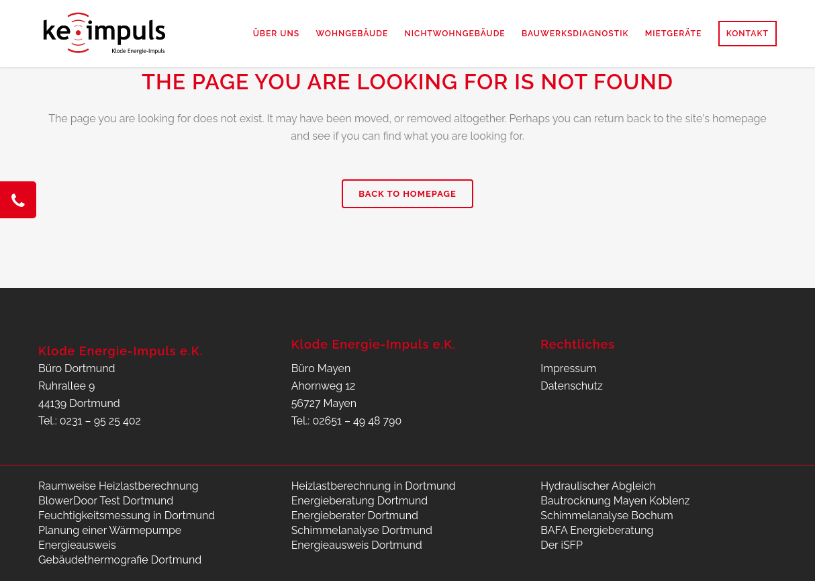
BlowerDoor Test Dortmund (105, 500)
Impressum (568, 368)
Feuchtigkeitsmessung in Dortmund (126, 515)
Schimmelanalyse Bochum (606, 515)
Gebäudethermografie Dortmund (119, 559)
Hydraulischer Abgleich (598, 486)
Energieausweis (77, 545)
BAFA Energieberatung (596, 530)
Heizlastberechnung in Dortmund (373, 486)
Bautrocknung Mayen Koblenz (614, 500)
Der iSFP (561, 545)
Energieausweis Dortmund (356, 545)
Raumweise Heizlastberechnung (118, 486)
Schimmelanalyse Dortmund (361, 530)
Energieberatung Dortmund (359, 500)
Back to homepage (407, 194)
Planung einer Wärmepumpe (109, 530)
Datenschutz (571, 385)
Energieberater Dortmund (354, 515)
